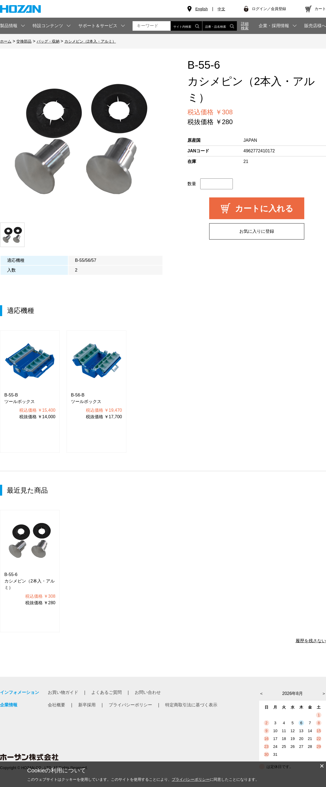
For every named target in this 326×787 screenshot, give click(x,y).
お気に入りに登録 (256, 231)
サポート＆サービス (97, 25)
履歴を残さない (311, 640)
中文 (221, 9)
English (201, 9)
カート (320, 9)
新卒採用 (87, 705)
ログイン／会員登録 (269, 9)
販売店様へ (315, 26)
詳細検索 (245, 25)
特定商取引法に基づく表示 (191, 705)
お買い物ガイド (63, 692)
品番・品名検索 (219, 26)
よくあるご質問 (106, 692)
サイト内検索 (186, 26)
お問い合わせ (148, 692)
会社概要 (56, 705)
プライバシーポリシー (130, 705)
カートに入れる (264, 208)
